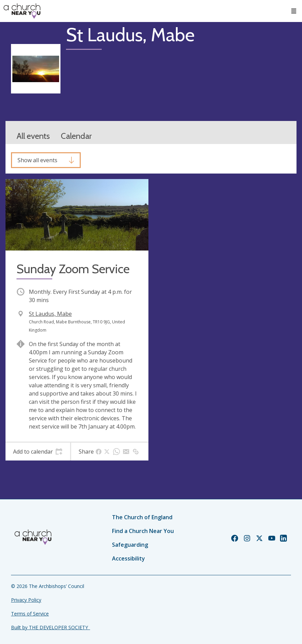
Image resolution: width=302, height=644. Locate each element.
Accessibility (128, 558)
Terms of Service (30, 613)
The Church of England (142, 517)
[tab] (37, 451)
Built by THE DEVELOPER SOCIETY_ (50, 627)
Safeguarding (130, 544)
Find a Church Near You (143, 531)
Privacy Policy (26, 600)
